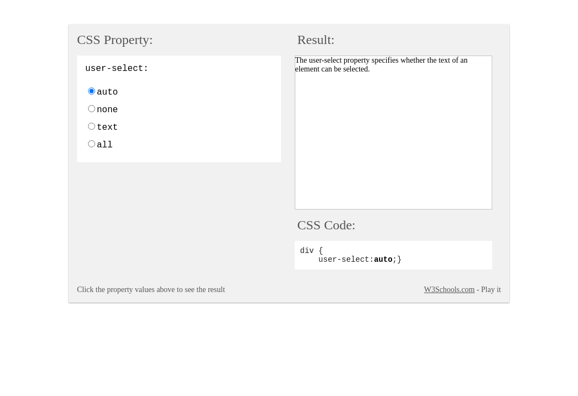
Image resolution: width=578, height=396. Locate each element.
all (105, 145)
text (107, 128)
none (107, 110)
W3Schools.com (449, 289)
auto (107, 92)
